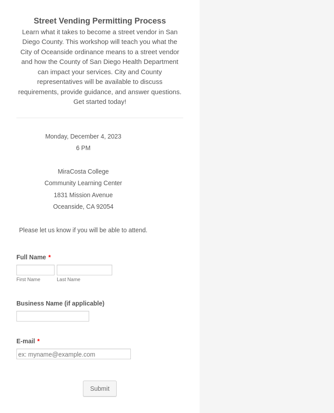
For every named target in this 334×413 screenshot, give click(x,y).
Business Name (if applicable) (60, 303)
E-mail (27, 341)
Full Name (33, 257)
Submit (100, 388)
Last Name (68, 279)
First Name (28, 279)
